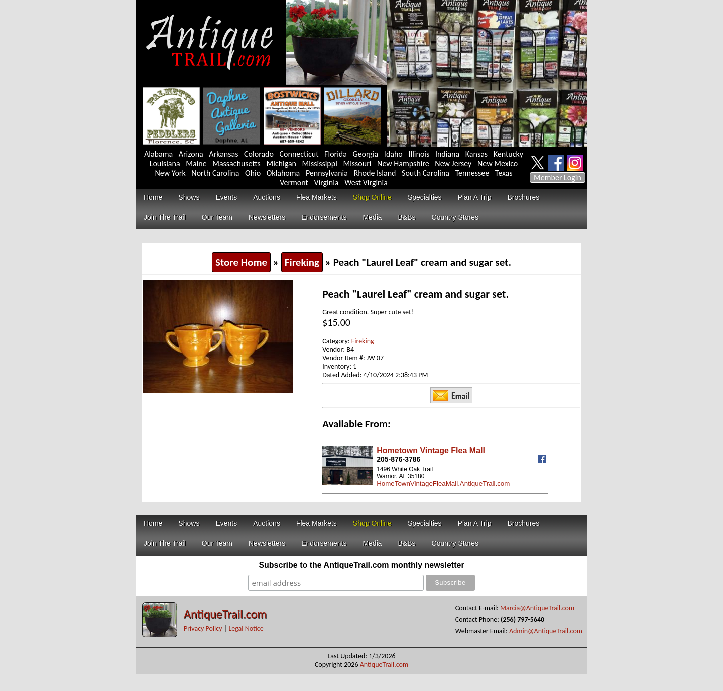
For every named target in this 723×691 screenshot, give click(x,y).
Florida (335, 154)
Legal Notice (245, 628)
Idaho (393, 154)
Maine (196, 163)
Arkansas (223, 154)
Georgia (366, 154)
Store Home (241, 262)
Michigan (281, 163)
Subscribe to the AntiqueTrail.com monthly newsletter (361, 565)
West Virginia (366, 182)
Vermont (294, 182)
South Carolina (425, 173)
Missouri (357, 163)
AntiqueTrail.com (225, 614)
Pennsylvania (327, 173)
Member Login (557, 177)
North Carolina (215, 173)
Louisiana (165, 163)
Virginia (326, 182)
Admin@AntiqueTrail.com (545, 631)
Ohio (253, 173)
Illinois (418, 154)
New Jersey (453, 163)
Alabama (158, 154)
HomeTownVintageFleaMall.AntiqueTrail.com (443, 483)
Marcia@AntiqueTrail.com (537, 608)
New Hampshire (403, 163)
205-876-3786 (398, 459)
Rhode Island (375, 173)
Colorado (259, 154)
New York (170, 173)
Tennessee (472, 173)
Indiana (447, 154)
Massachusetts (236, 163)
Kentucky (508, 154)
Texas (504, 173)
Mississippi (319, 163)
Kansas (476, 154)
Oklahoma (283, 173)
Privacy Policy (203, 628)
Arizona (191, 154)
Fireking (302, 262)
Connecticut (299, 154)
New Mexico (497, 163)
